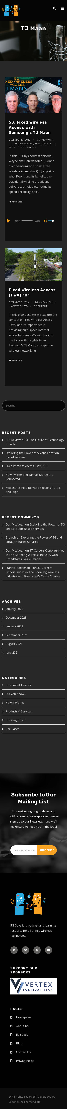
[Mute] (45, 221)
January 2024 (14, 609)
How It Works (15, 703)
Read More (15, 201)
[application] (33, 220)
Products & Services (19, 711)
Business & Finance (18, 685)
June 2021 (12, 652)
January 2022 (14, 626)
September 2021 (17, 635)
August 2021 (14, 644)
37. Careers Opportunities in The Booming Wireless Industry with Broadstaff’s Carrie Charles (35, 555)
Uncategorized (18, 306)
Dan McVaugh (44, 139)
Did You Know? (15, 694)
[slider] (27, 220)
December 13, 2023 (19, 139)
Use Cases (12, 729)
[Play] (8, 220)
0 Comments (28, 147)
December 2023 (16, 618)
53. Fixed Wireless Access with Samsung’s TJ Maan (30, 127)
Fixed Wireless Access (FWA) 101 (27, 466)
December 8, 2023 (19, 302)
